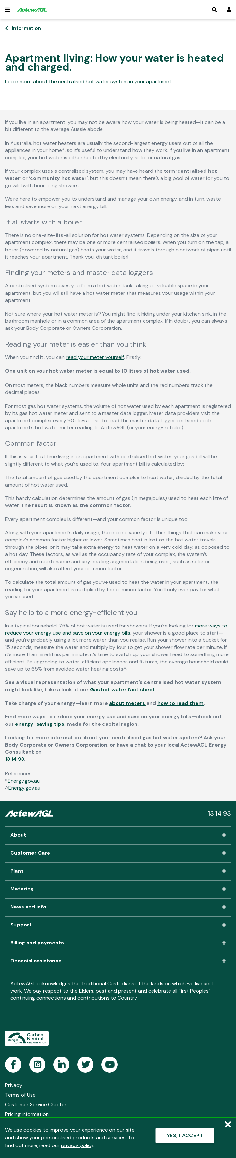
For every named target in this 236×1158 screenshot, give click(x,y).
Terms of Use (20, 1095)
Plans (118, 871)
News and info (118, 907)
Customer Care (118, 853)
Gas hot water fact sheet (122, 689)
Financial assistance (118, 961)
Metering (118, 889)
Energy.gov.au (24, 780)
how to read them (180, 703)
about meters (127, 703)
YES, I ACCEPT (185, 1135)
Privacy (13, 1085)
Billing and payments (118, 943)
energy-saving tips (39, 724)
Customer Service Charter (35, 1104)
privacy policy (77, 1145)
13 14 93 (14, 759)
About (118, 835)
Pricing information (27, 1114)
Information (26, 28)
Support (118, 925)
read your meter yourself (95, 357)
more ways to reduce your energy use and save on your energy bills (116, 629)
